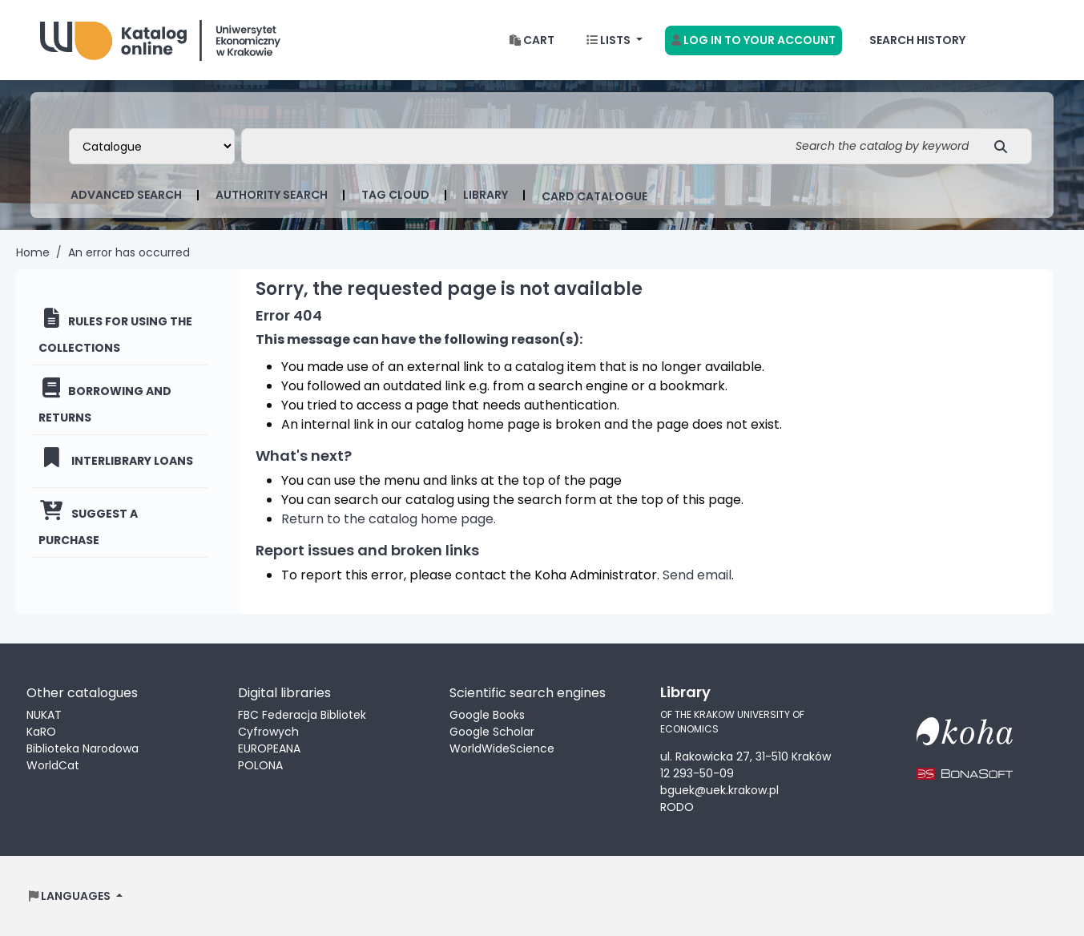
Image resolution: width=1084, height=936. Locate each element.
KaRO (41, 732)
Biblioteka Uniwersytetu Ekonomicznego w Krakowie (160, 36)
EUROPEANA (269, 748)
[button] (532, 40)
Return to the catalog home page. (388, 519)
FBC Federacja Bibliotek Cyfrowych (302, 723)
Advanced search (126, 195)
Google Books (487, 715)
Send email (697, 575)
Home (33, 252)
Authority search (272, 195)
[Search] (1005, 146)
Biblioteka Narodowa (82, 748)
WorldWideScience (501, 748)
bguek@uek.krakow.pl (719, 790)
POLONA (260, 765)
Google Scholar (491, 732)
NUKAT (44, 715)
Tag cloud (395, 195)
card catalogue (594, 196)
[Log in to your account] (753, 40)
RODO (677, 807)
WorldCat (52, 765)
